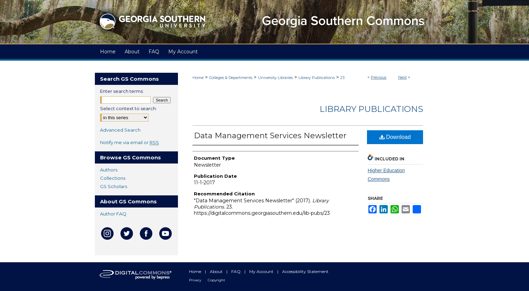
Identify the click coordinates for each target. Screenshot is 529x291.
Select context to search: (128, 108)
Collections (112, 178)
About (217, 271)
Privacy (195, 280)
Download (395, 137)
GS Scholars (113, 186)
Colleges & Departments (230, 77)
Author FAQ (113, 214)
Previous (378, 77)
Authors (108, 170)
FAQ (236, 271)
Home (198, 77)
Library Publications (316, 77)
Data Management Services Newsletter (270, 135)
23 (342, 77)
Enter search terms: (122, 91)
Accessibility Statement (305, 271)
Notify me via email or (129, 142)
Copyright (216, 280)
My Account (262, 271)
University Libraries (275, 77)
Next (402, 77)
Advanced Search (120, 130)
